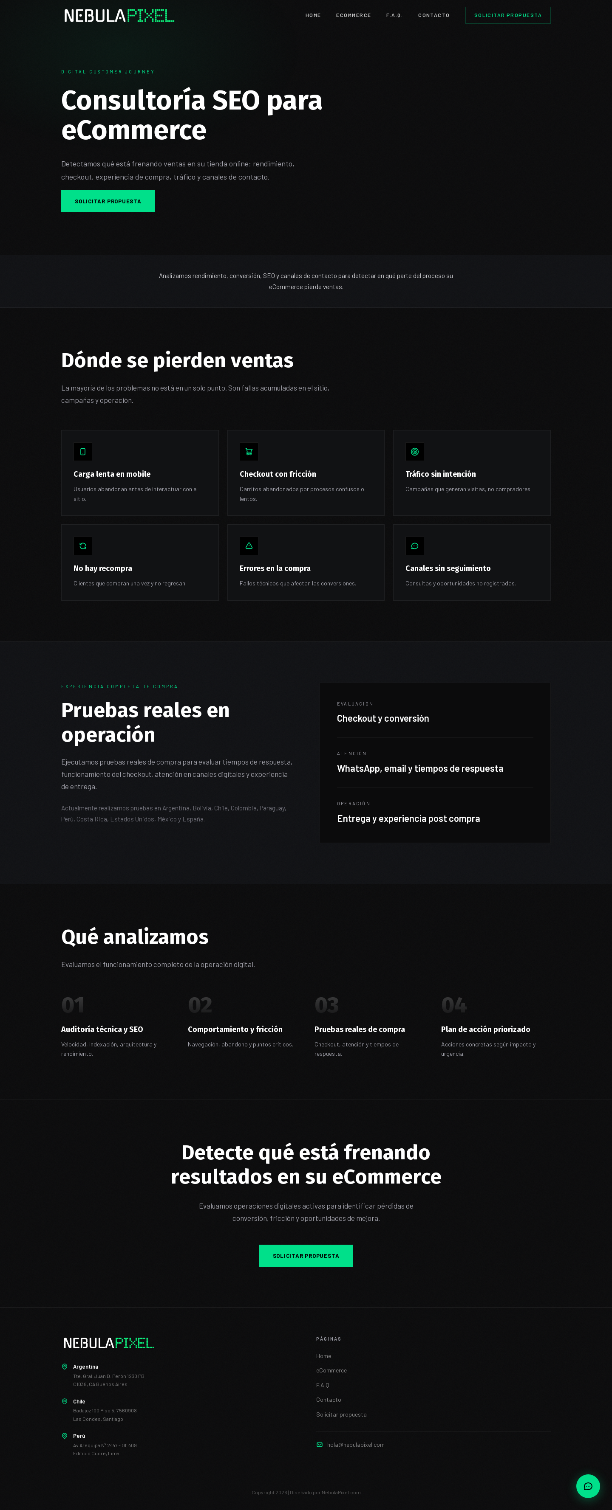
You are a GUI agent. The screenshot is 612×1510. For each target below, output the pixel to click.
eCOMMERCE (353, 15)
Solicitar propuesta (508, 15)
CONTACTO (434, 15)
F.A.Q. (394, 15)
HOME (313, 15)
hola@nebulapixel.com (356, 1444)
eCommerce (331, 1370)
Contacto (328, 1399)
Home (323, 1355)
